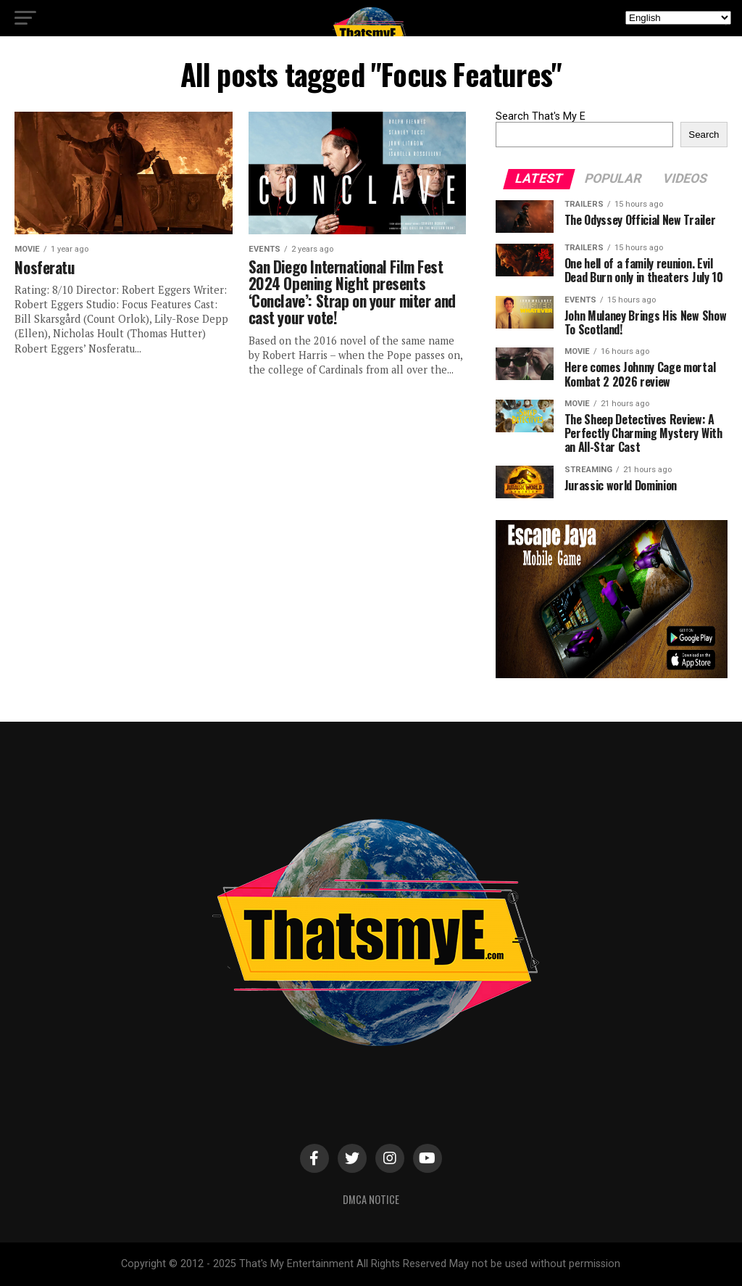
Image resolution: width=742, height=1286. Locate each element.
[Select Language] (678, 18)
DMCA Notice (371, 1199)
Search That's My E (540, 116)
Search (703, 134)
